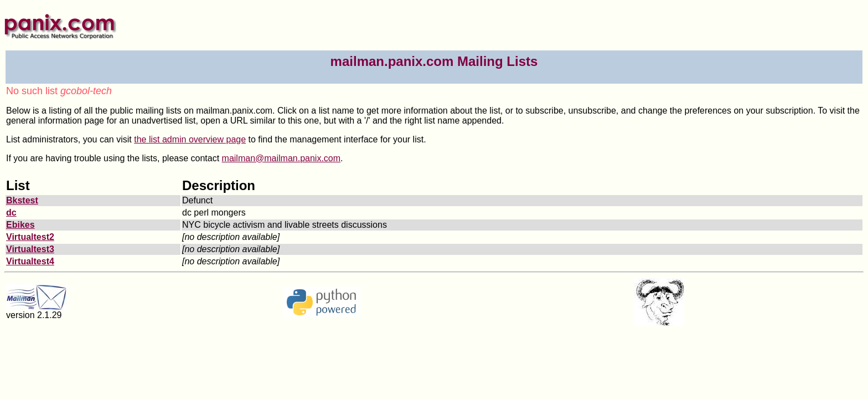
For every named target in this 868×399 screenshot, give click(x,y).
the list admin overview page (190, 139)
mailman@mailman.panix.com (281, 158)
